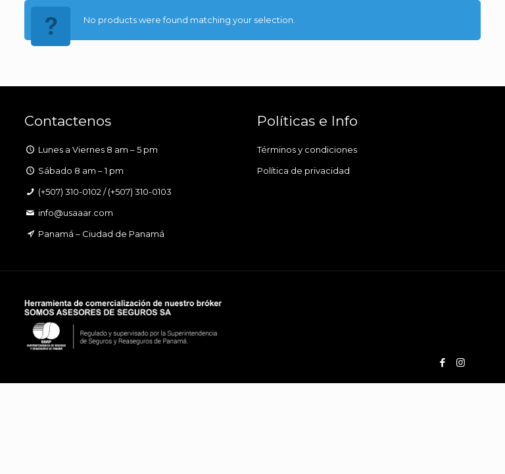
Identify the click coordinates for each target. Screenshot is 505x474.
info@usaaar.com (75, 212)
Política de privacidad (303, 170)
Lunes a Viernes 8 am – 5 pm (98, 149)
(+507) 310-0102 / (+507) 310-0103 (105, 191)
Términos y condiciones (307, 149)
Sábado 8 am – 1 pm (81, 170)
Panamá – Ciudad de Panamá (101, 233)
